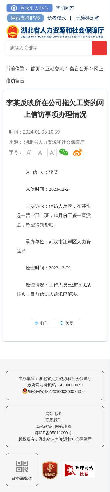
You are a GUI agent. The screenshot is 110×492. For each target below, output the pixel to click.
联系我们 (53, 420)
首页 (35, 68)
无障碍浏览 (87, 17)
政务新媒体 (22, 471)
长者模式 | (59, 17)
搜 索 (99, 48)
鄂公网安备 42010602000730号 (53, 391)
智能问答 (65, 8)
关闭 (67, 323)
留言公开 (79, 68)
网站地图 (53, 413)
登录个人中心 (29, 8)
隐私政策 (44, 426)
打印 (42, 323)
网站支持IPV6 (25, 17)
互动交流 (54, 68)
